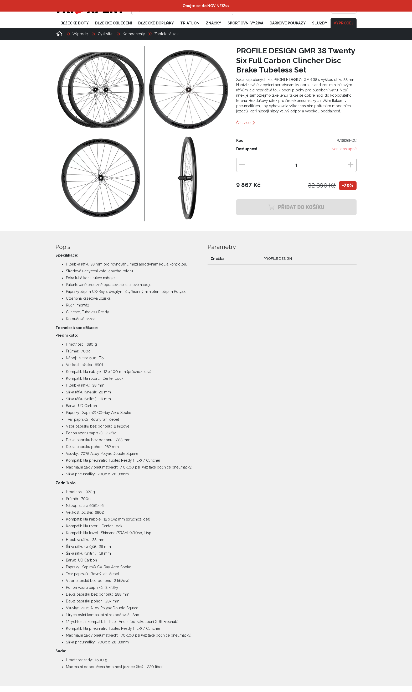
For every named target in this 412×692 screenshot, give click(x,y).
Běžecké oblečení (113, 23)
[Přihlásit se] (276, 9)
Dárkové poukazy (288, 23)
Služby (319, 23)
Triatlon (189, 23)
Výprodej (343, 23)
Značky (213, 23)
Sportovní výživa (245, 23)
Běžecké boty (74, 23)
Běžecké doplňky (156, 23)
